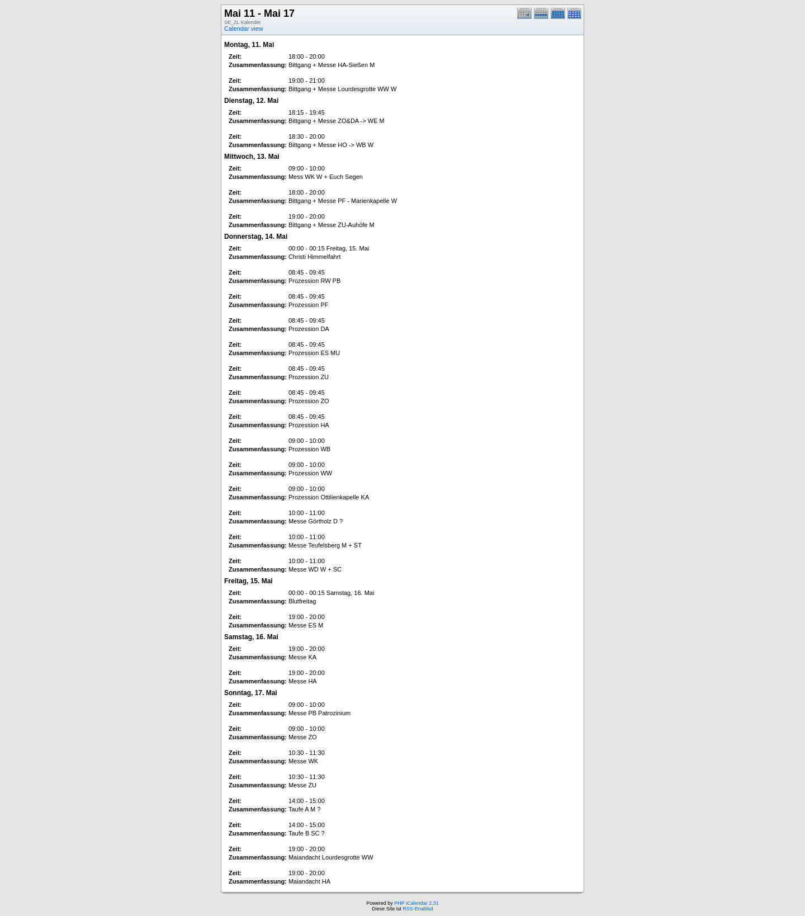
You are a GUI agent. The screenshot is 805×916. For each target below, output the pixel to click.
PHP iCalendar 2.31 (416, 903)
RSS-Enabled (417, 909)
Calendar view (243, 28)
